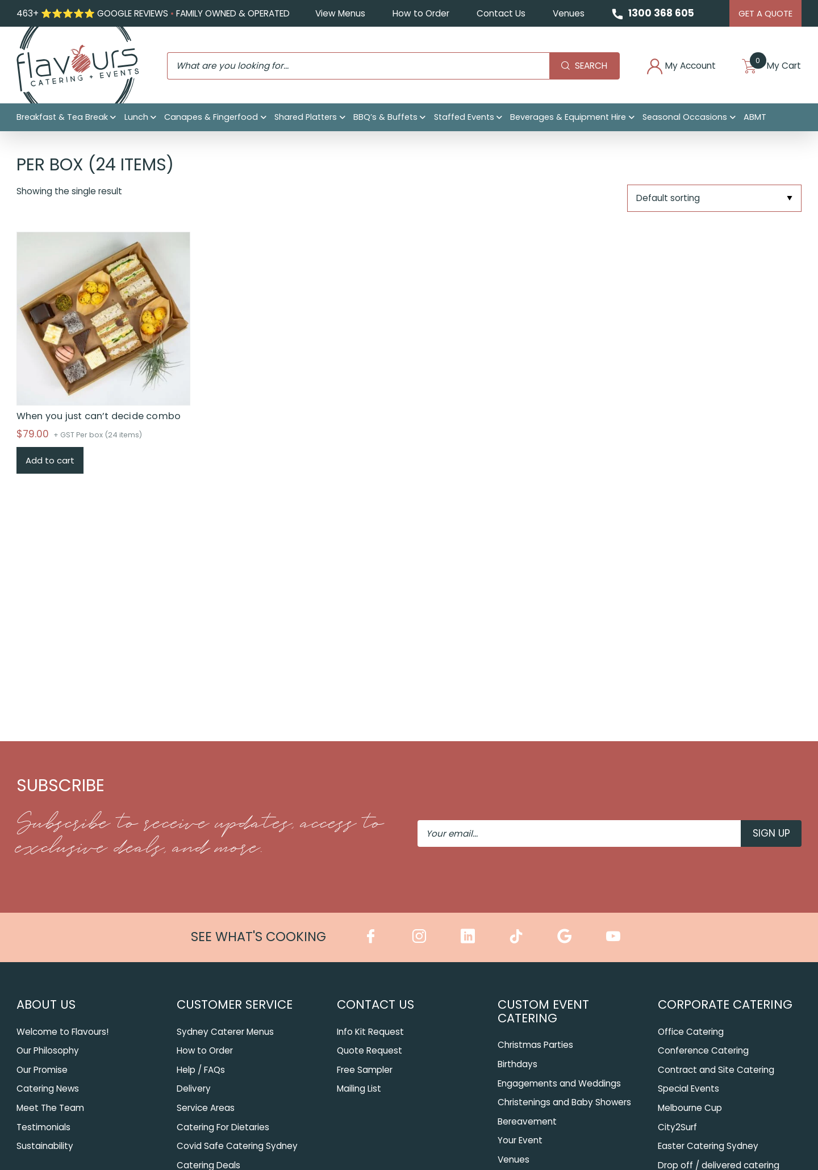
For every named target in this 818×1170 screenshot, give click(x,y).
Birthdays (517, 1063)
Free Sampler (365, 1069)
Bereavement (527, 1120)
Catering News (48, 1088)
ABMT (755, 120)
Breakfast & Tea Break (62, 120)
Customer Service (235, 1004)
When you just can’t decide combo (98, 416)
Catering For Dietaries (223, 1127)
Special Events (688, 1088)
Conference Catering (703, 1050)
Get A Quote (765, 13)
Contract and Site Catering (716, 1069)
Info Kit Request (370, 1031)
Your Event (520, 1140)
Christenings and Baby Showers (565, 1102)
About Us (46, 1004)
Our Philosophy (47, 1050)
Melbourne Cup (690, 1107)
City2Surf (677, 1127)
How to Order (417, 14)
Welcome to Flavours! (62, 1031)
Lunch (136, 120)
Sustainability (44, 1145)
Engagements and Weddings (559, 1082)
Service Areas (206, 1107)
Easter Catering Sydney (708, 1145)
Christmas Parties (535, 1044)
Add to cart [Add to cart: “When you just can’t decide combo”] (50, 461)
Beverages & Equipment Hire (568, 120)
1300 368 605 (658, 13)
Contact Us (497, 14)
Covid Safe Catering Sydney (237, 1145)
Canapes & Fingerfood (211, 120)
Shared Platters (305, 120)
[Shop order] (714, 199)
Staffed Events (464, 120)
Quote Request (369, 1050)
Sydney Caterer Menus (225, 1031)
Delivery (194, 1088)
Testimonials (43, 1127)
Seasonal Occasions (684, 120)
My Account (667, 68)
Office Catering (691, 1031)
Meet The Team (50, 1107)
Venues (565, 14)
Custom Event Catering (543, 1010)
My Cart (768, 68)
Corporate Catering (725, 1004)
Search (565, 67)
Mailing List (359, 1088)
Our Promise (42, 1069)
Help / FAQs (201, 1069)
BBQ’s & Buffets (385, 120)
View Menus (337, 14)
